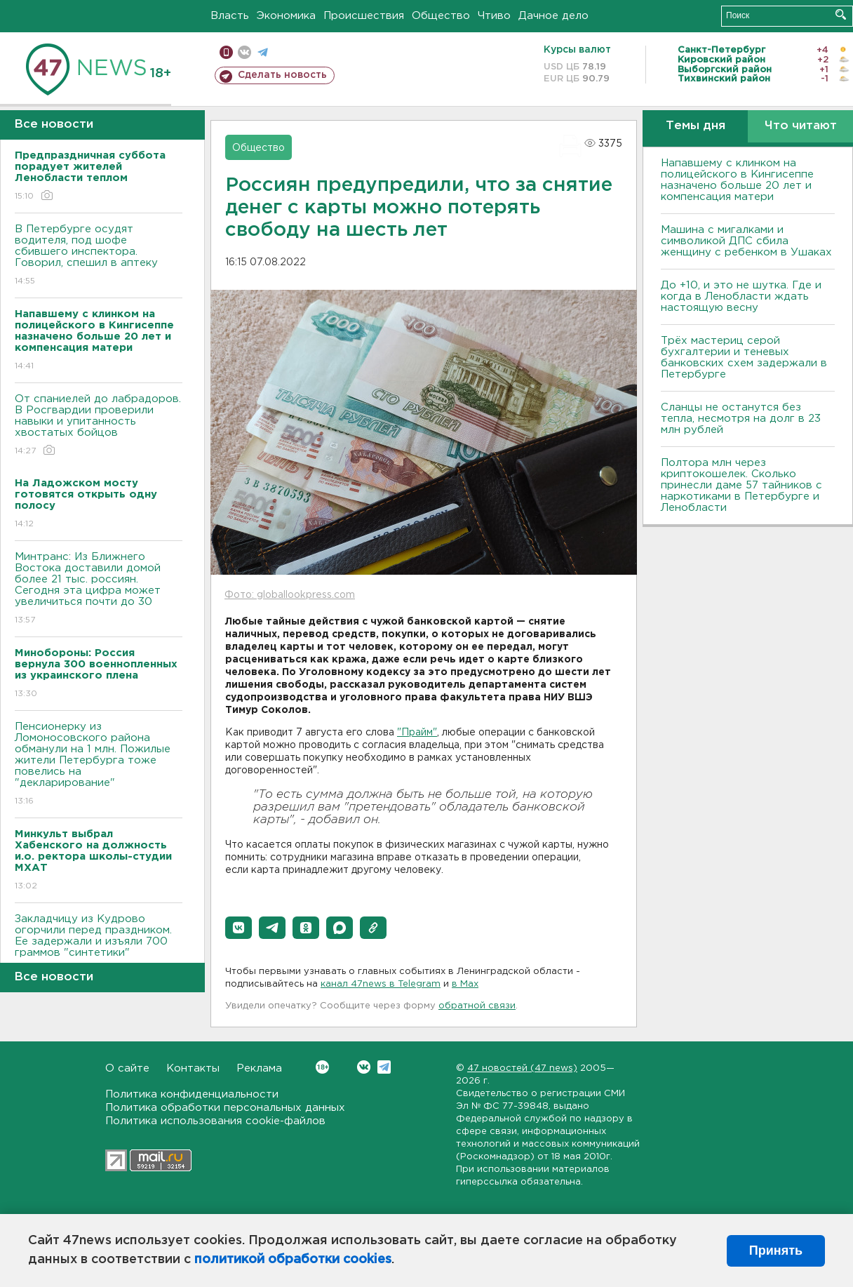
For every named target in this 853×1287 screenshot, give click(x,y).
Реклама (259, 1068)
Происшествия (363, 15)
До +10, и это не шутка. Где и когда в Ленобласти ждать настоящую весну (741, 296)
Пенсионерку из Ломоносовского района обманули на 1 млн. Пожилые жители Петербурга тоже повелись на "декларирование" (98, 764)
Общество (441, 15)
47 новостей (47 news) (522, 1068)
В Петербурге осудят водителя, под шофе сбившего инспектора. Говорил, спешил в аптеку (98, 256)
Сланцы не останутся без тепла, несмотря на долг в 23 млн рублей (741, 418)
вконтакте (244, 52)
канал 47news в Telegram (381, 984)
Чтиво (494, 15)
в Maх (465, 984)
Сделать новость (282, 75)
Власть (229, 15)
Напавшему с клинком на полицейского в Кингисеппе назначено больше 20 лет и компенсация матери (737, 180)
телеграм (262, 52)
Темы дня (695, 126)
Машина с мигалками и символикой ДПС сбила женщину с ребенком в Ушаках (746, 241)
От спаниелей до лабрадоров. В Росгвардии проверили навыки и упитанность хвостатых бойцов (98, 425)
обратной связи (477, 1006)
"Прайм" (417, 732)
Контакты (193, 1068)
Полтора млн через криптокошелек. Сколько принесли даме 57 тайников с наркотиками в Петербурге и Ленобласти (741, 485)
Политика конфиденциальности (191, 1094)
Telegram (384, 1067)
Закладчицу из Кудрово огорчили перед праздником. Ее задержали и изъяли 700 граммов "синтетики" (98, 945)
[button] (238, 927)
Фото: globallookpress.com (289, 595)
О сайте (127, 1068)
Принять (775, 1250)
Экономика (286, 15)
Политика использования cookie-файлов (215, 1121)
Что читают (801, 126)
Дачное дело (553, 15)
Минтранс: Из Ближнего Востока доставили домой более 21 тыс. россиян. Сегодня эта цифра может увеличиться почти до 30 (98, 589)
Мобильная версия (226, 52)
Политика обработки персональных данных (225, 1107)
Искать (840, 14)
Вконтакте (322, 1067)
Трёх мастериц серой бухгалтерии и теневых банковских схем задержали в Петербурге (744, 357)
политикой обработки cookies (292, 1259)
